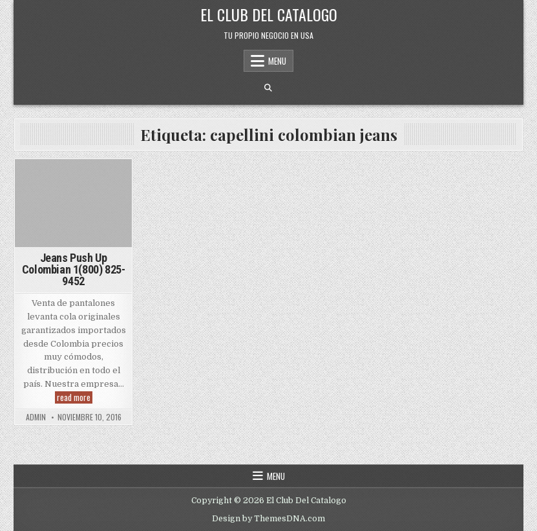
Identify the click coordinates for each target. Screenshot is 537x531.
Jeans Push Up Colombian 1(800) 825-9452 (73, 269)
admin (36, 417)
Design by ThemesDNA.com (268, 518)
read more (74, 397)
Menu (277, 60)
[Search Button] (268, 88)
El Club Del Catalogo (268, 14)
